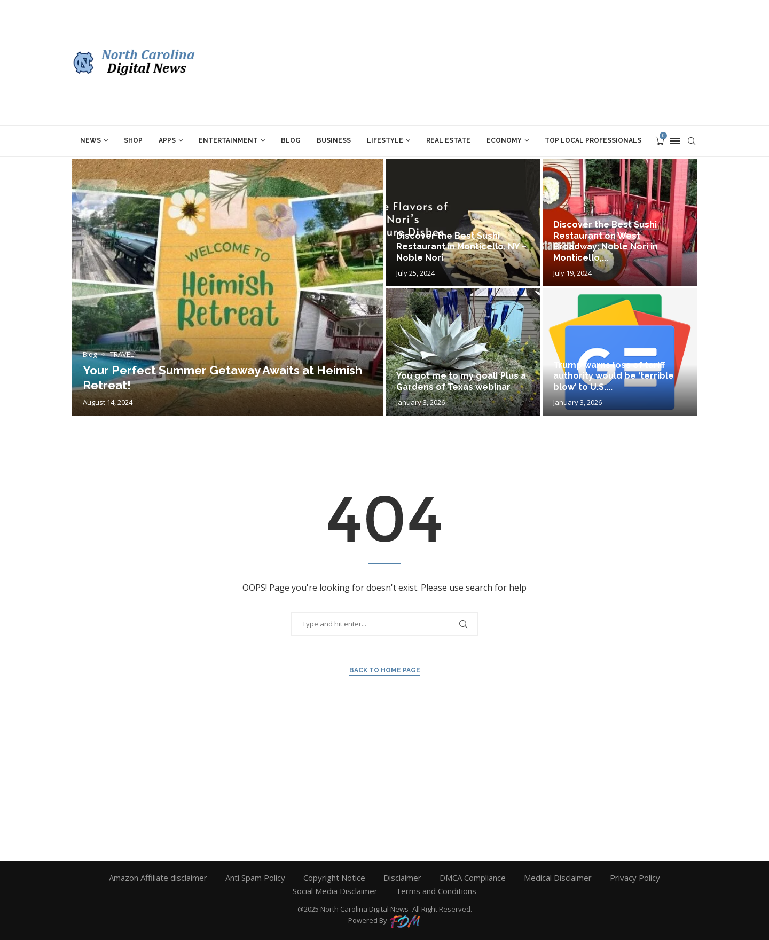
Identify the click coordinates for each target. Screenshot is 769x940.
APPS (167, 140)
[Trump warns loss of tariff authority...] (620, 352)
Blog (291, 140)
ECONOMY (504, 140)
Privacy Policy (635, 877)
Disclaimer (402, 877)
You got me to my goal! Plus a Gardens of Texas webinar (461, 381)
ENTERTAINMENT (228, 140)
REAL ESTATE (448, 140)
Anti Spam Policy (255, 877)
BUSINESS (334, 140)
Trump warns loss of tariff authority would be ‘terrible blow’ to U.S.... (613, 376)
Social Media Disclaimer (335, 891)
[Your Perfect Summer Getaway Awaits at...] (227, 287)
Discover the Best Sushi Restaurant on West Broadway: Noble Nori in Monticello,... (605, 241)
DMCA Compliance (473, 877)
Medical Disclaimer (558, 877)
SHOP (133, 140)
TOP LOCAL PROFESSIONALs (593, 140)
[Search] (691, 141)
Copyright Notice (334, 877)
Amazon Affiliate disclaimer (158, 877)
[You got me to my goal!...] (463, 352)
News (90, 140)
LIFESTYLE (385, 140)
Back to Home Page (384, 670)
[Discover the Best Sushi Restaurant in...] (463, 222)
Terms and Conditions (436, 891)
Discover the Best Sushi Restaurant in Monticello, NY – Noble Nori (461, 247)
